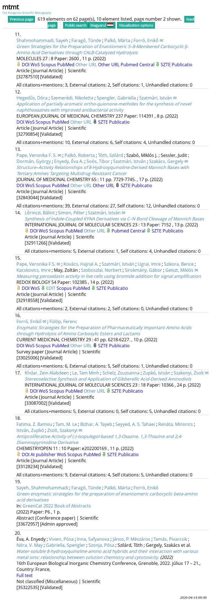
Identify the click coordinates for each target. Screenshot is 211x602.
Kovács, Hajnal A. (80, 264)
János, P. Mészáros (131, 539)
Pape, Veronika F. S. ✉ (38, 155)
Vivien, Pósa (61, 539)
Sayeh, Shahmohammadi (42, 488)
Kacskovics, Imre (33, 270)
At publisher (43, 454)
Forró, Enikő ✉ (148, 40)
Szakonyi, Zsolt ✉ (191, 373)
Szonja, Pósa (101, 545)
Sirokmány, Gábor (143, 270)
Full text (24, 575)
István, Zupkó (30, 430)
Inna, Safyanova (93, 539)
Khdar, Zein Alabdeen (47, 373)
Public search (76, 25)
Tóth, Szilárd (110, 155)
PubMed (66, 65)
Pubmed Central (138, 65)
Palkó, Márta (117, 40)
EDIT (51, 288)
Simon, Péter (71, 213)
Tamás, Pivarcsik (170, 539)
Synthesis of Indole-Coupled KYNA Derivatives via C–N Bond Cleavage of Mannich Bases (114, 219)
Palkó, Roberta (80, 155)
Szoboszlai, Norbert (101, 270)
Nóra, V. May (29, 545)
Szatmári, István (129, 161)
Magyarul (101, 25)
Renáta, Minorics (175, 424)
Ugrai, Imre (149, 264)
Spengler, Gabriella (116, 98)
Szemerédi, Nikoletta (72, 98)
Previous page (21, 19)
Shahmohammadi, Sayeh (42, 40)
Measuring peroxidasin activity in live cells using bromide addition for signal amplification (108, 276)
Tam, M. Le (66, 424)
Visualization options (136, 25)
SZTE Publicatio (176, 65)
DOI (26, 65)
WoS (35, 65)
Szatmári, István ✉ (158, 98)
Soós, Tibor (98, 161)
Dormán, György (33, 161)
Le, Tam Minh (85, 373)
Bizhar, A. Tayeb (96, 424)
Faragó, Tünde (86, 40)
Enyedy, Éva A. (68, 161)
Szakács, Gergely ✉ (168, 161)
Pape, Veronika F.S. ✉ (38, 264)
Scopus (49, 65)
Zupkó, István (156, 373)
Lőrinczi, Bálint (40, 213)
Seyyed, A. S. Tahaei (135, 424)
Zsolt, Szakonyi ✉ (64, 430)
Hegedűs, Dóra (32, 98)
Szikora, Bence (179, 264)
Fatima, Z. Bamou (34, 424)
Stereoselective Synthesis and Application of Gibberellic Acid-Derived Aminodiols (108, 379)
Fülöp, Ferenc (63, 321)
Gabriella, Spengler (65, 545)
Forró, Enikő (146, 488)
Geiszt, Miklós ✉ (181, 270)
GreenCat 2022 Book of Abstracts (57, 506)
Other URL (87, 65)
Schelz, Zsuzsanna (121, 373)
